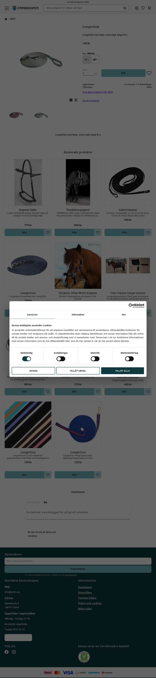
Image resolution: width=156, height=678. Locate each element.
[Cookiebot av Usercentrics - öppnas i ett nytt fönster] (131, 305)
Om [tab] (124, 314)
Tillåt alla (122, 370)
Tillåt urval (78, 370)
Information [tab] (78, 314)
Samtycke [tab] (32, 314)
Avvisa (33, 370)
